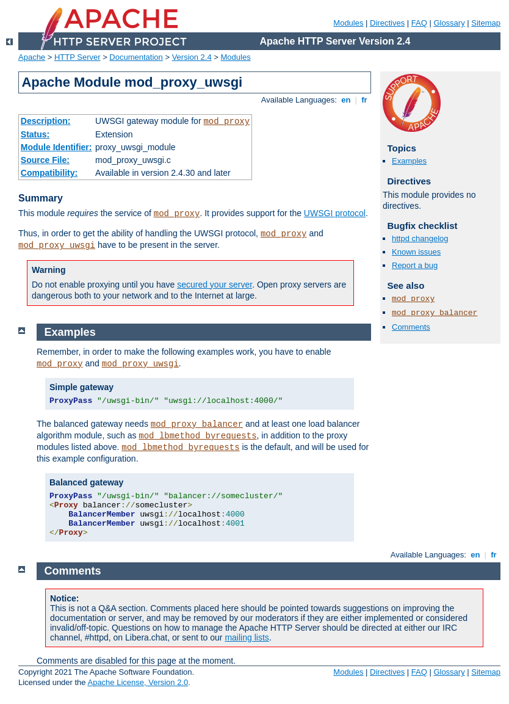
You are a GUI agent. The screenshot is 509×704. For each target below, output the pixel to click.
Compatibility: (49, 173)
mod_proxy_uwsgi (56, 245)
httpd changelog (420, 238)
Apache (31, 57)
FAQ (419, 22)
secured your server (214, 284)
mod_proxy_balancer (434, 313)
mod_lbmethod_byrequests (197, 436)
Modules (348, 22)
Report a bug (415, 265)
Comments (411, 327)
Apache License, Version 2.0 (137, 682)
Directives (387, 22)
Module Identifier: (56, 147)
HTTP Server (77, 57)
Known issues (416, 251)
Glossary (448, 22)
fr (364, 99)
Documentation (135, 57)
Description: (46, 121)
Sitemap (485, 22)
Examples (409, 160)
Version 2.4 (192, 57)
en (346, 99)
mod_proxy (226, 121)
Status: (35, 134)
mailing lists (247, 637)
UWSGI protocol (335, 213)
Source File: (45, 160)
